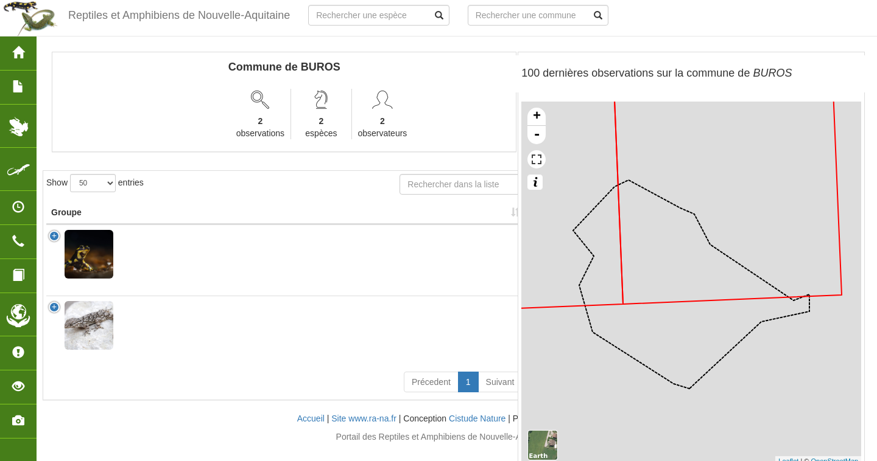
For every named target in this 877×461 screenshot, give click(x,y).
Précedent (431, 394)
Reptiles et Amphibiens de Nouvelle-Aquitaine (177, 15)
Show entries (95, 183)
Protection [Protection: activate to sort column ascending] (296, 224)
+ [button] (537, 117)
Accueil (311, 430)
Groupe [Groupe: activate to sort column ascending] (66, 224)
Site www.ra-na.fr (363, 430)
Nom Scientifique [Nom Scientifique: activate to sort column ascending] (147, 218)
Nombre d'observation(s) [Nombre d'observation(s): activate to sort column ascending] (374, 218)
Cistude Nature (477, 430)
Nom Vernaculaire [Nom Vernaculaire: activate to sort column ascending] (225, 218)
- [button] (536, 135)
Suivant (500, 394)
